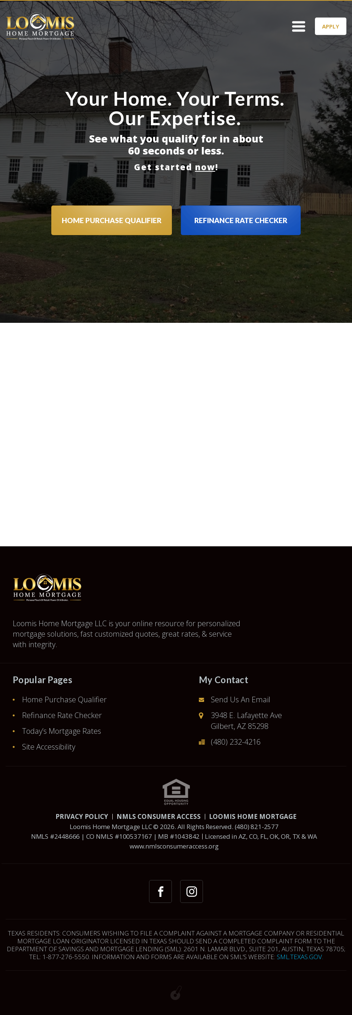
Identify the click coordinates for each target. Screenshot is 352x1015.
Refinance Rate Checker (62, 715)
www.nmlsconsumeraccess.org (174, 846)
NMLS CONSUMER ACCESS (158, 816)
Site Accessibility (48, 747)
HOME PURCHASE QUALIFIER (111, 220)
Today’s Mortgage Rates (61, 731)
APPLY (330, 26)
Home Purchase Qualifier (64, 699)
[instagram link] (191, 891)
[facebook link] (160, 891)
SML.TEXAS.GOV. (300, 957)
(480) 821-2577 (257, 826)
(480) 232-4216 (236, 742)
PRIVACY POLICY (81, 816)
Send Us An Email (240, 699)
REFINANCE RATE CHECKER (240, 220)
